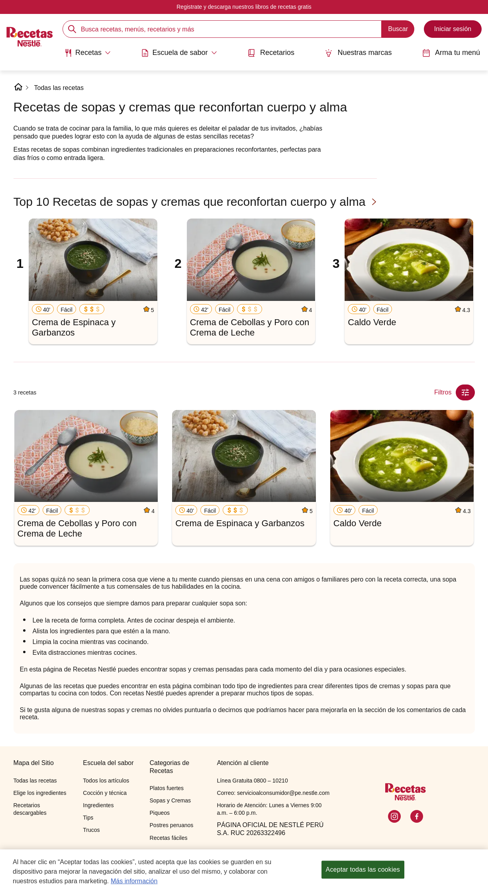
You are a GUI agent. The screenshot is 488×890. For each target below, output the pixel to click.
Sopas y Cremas (170, 800)
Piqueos (160, 813)
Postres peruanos (172, 825)
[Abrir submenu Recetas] (87, 53)
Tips (88, 817)
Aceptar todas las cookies (363, 871)
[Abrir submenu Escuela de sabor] (179, 53)
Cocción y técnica (105, 793)
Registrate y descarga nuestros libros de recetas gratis (244, 7)
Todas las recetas (59, 87)
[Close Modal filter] (465, 392)
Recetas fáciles (169, 838)
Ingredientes (98, 805)
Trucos (91, 830)
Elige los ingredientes (40, 793)
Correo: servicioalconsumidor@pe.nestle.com (273, 793)
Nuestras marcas (358, 53)
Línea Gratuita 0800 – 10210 (252, 780)
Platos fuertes (167, 788)
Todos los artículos (106, 780)
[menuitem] (87, 55)
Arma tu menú (451, 53)
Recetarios (270, 53)
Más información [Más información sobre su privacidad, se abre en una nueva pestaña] (134, 882)
